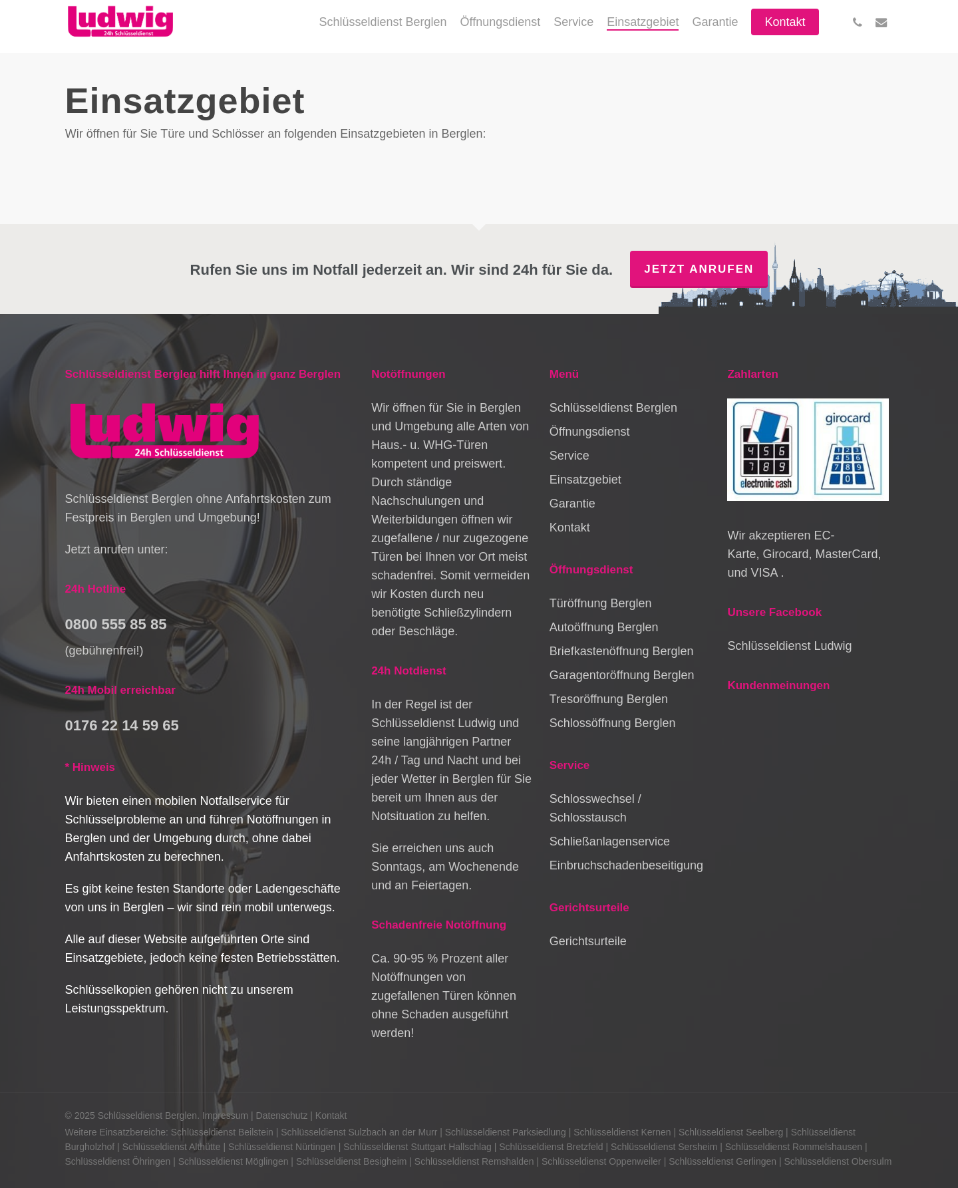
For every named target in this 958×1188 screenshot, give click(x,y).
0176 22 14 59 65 (122, 725)
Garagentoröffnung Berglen (622, 675)
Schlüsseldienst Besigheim (351, 1161)
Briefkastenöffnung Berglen (622, 651)
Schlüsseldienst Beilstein (222, 1132)
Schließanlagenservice (610, 841)
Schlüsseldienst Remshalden (474, 1161)
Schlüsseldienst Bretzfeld (551, 1146)
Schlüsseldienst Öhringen (118, 1161)
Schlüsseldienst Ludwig (789, 646)
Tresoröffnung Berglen (609, 699)
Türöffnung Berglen (601, 603)
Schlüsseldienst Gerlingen (722, 1161)
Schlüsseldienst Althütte (171, 1146)
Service (569, 455)
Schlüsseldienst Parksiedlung (505, 1132)
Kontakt (570, 527)
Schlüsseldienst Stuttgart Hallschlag (417, 1146)
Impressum (225, 1115)
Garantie (572, 503)
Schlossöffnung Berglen (613, 723)
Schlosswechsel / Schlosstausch (595, 808)
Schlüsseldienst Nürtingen (282, 1146)
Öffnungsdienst (590, 431)
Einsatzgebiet (585, 479)
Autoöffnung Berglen (604, 627)
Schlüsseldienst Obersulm (838, 1161)
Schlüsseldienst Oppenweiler (601, 1161)
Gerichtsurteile (588, 941)
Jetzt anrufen (699, 269)
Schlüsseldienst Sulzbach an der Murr (359, 1132)
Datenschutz (282, 1115)
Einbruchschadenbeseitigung (626, 865)
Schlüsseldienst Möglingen (233, 1161)
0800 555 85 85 (116, 624)
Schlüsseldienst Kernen (622, 1132)
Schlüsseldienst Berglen (613, 407)
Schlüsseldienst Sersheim (664, 1146)
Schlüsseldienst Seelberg (731, 1132)
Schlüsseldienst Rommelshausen (793, 1146)
